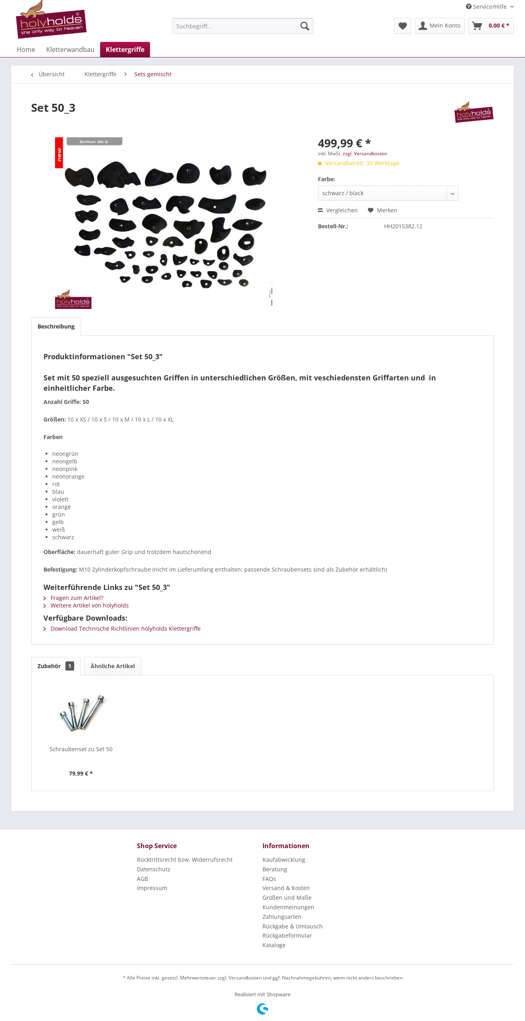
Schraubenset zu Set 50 (80, 749)
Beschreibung (56, 326)
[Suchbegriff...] (242, 26)
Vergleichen (338, 210)
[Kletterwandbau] (70, 49)
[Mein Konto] (440, 26)
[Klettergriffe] (125, 49)
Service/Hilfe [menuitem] (487, 6)
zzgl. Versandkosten (365, 153)
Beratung (274, 869)
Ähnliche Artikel (113, 666)
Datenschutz (153, 869)
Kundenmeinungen (288, 907)
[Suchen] (304, 26)
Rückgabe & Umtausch (292, 926)
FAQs (269, 878)
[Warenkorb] (491, 26)
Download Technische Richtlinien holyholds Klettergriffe (122, 628)
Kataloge (274, 945)
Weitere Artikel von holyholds (86, 605)
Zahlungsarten (282, 916)
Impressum (152, 888)
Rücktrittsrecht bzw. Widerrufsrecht (185, 859)
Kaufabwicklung (283, 859)
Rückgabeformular (287, 935)
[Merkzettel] (402, 26)
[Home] (26, 49)
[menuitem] (242, 26)
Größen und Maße (287, 897)
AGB (142, 878)
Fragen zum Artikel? (73, 598)
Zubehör (56, 666)
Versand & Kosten (286, 888)
